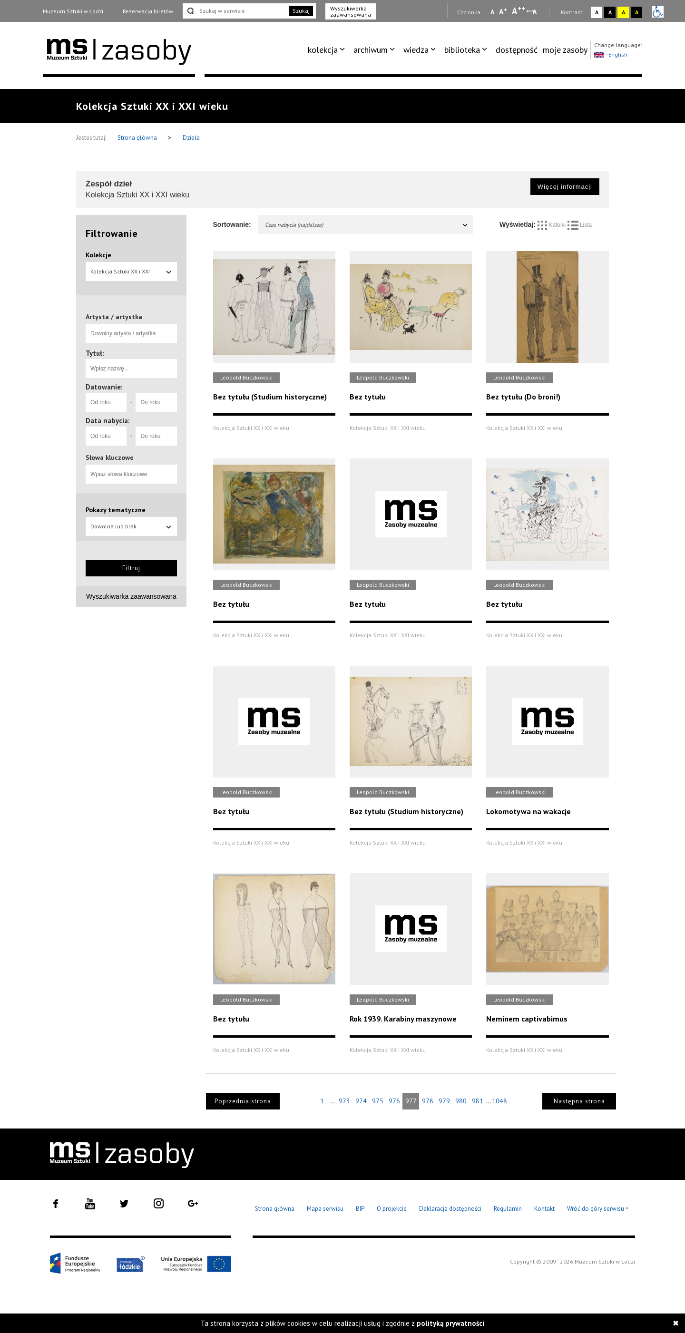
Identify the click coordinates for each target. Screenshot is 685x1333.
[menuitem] (328, 50)
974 (361, 1101)
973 (344, 1101)
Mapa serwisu (325, 1209)
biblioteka (462, 49)
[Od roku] (106, 402)
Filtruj (131, 568)
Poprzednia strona (243, 1101)
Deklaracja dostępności (450, 1209)
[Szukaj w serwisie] (235, 11)
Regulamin (508, 1209)
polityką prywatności (450, 1323)
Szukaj (301, 10)
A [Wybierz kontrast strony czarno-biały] (610, 12)
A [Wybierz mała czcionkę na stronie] (492, 12)
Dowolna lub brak (131, 526)
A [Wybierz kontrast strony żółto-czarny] (623, 12)
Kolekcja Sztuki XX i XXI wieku (131, 274)
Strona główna (137, 138)
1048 (499, 1101)
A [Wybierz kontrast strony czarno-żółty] (636, 12)
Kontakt (544, 1209)
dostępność (517, 49)
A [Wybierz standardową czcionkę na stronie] (503, 11)
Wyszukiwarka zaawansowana (350, 11)
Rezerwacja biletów (148, 11)
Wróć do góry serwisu (598, 1209)
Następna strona (579, 1101)
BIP (360, 1209)
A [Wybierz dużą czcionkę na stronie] (518, 11)
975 (377, 1101)
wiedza (416, 49)
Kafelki (553, 225)
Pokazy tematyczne (116, 510)
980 (461, 1101)
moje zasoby (565, 49)
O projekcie (392, 1209)
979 (444, 1101)
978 (427, 1101)
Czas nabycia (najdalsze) (367, 224)
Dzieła (191, 138)
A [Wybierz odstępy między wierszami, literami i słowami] (535, 12)
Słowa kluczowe (110, 457)
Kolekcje (98, 255)
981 (477, 1101)
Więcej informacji (565, 186)
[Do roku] (156, 402)
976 (394, 1101)
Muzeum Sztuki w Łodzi (73, 11)
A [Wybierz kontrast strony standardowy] (596, 12)
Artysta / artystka (114, 316)
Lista (580, 225)
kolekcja (323, 49)
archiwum (370, 49)
